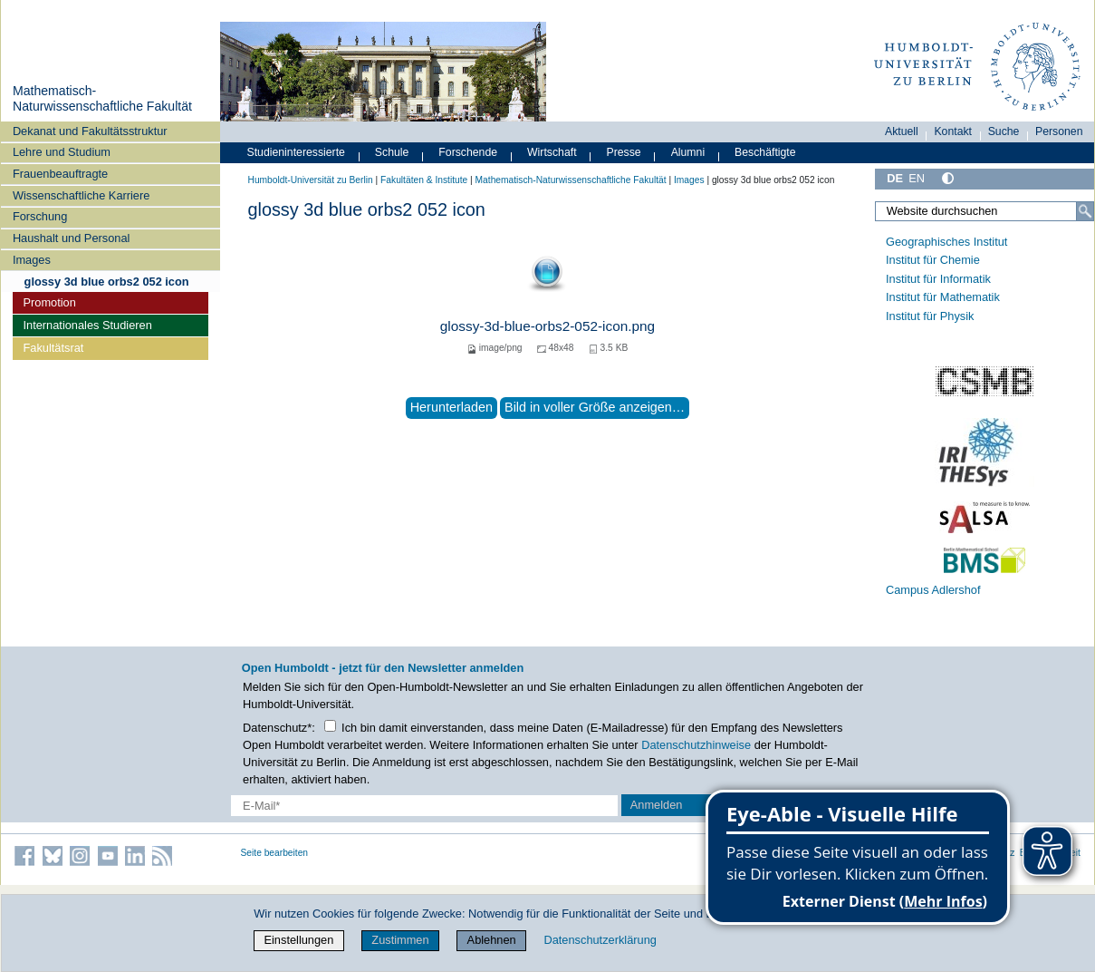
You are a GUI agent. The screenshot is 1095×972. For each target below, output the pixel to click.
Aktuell (901, 131)
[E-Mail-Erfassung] (424, 805)
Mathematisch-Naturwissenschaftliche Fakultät (102, 98)
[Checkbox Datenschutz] (330, 726)
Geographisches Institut (946, 241)
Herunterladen (451, 407)
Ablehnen (491, 940)
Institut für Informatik (938, 279)
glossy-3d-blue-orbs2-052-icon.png (547, 326)
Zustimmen (399, 940)
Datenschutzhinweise (696, 745)
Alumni (688, 152)
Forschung (40, 216)
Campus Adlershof (933, 590)
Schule (392, 152)
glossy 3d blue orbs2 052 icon (106, 281)
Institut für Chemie (933, 260)
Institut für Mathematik (943, 297)
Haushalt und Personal (71, 238)
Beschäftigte (765, 152)
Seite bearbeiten (275, 853)
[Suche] (1085, 211)
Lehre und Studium (61, 152)
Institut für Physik (930, 316)
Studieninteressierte (296, 152)
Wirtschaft (552, 152)
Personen (1059, 131)
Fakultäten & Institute (423, 180)
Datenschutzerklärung (599, 940)
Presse (624, 152)
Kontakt (953, 131)
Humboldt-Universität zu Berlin (310, 180)
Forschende (467, 152)
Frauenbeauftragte (60, 173)
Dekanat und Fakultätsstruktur (90, 131)
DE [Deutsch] (895, 178)
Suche (1004, 131)
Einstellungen (298, 940)
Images (32, 260)
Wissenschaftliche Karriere (81, 195)
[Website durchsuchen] (984, 211)
